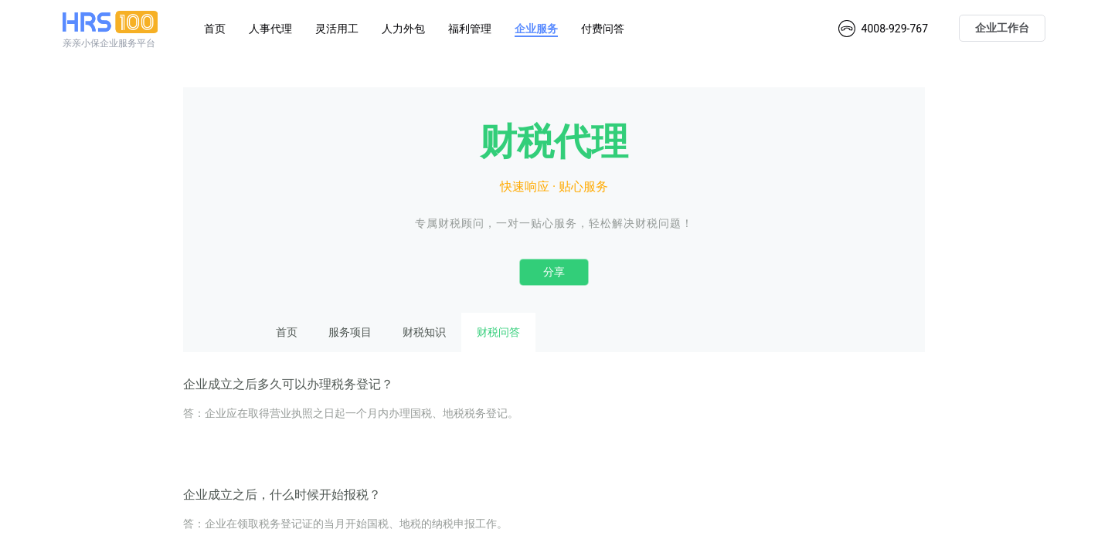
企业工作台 (1002, 28)
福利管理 (469, 28)
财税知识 (424, 332)
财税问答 (498, 332)
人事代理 (270, 28)
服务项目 (350, 332)
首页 (215, 28)
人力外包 (403, 28)
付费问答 (602, 28)
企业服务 (536, 28)
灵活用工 (337, 28)
